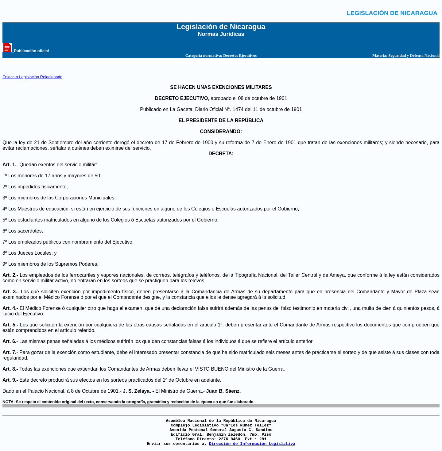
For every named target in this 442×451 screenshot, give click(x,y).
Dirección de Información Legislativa (252, 443)
